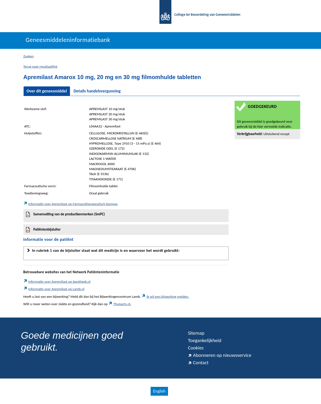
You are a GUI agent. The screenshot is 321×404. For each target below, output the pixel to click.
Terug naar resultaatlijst (40, 66)
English (159, 391)
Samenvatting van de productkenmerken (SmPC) (65, 214)
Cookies (196, 348)
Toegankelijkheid (204, 340)
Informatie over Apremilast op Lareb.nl (53, 289)
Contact (198, 362)
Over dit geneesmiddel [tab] (47, 91)
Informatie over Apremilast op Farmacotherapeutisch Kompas (70, 204)
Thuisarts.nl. (119, 304)
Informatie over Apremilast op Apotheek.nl (56, 281)
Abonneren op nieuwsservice (219, 355)
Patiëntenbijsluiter (43, 229)
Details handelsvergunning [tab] (97, 91)
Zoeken (28, 56)
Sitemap (196, 333)
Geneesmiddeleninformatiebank (68, 40)
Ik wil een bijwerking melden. (165, 296)
